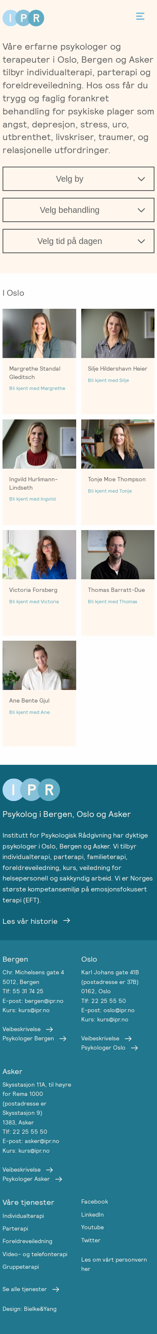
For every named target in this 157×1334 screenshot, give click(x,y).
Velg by (70, 178)
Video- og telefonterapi (35, 1254)
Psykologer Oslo (103, 1047)
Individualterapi (23, 1216)
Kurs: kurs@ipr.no (26, 1010)
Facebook (94, 1201)
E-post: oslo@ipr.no (108, 1010)
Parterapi (15, 1228)
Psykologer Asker (26, 1179)
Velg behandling (69, 210)
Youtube (92, 1227)
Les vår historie (30, 921)
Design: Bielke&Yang (30, 1309)
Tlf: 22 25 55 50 (103, 1001)
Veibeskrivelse (22, 1029)
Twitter (90, 1240)
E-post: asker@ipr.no (31, 1141)
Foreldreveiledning (27, 1241)
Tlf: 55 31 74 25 (23, 991)
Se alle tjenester (25, 1289)
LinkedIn (92, 1214)
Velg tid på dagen (69, 241)
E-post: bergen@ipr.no (33, 1001)
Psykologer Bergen (28, 1038)
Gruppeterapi (21, 1266)
